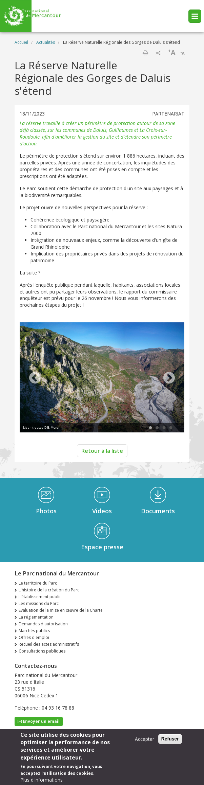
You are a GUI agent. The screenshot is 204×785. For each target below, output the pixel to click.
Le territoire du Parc (38, 583)
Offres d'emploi (34, 637)
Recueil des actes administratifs (49, 644)
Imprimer (145, 52)
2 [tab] (157, 428)
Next (169, 378)
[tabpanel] (102, 378)
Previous (35, 378)
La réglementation (36, 617)
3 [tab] (164, 428)
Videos (102, 511)
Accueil (21, 42)
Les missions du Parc (39, 603)
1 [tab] (150, 428)
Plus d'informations (41, 781)
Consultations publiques (42, 651)
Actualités (45, 42)
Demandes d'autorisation (43, 624)
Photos (46, 511)
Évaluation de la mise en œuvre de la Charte (61, 610)
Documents (158, 511)
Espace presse (102, 547)
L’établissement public (40, 597)
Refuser (170, 740)
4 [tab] (170, 428)
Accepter (144, 740)
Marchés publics (34, 631)
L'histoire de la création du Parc (49, 590)
